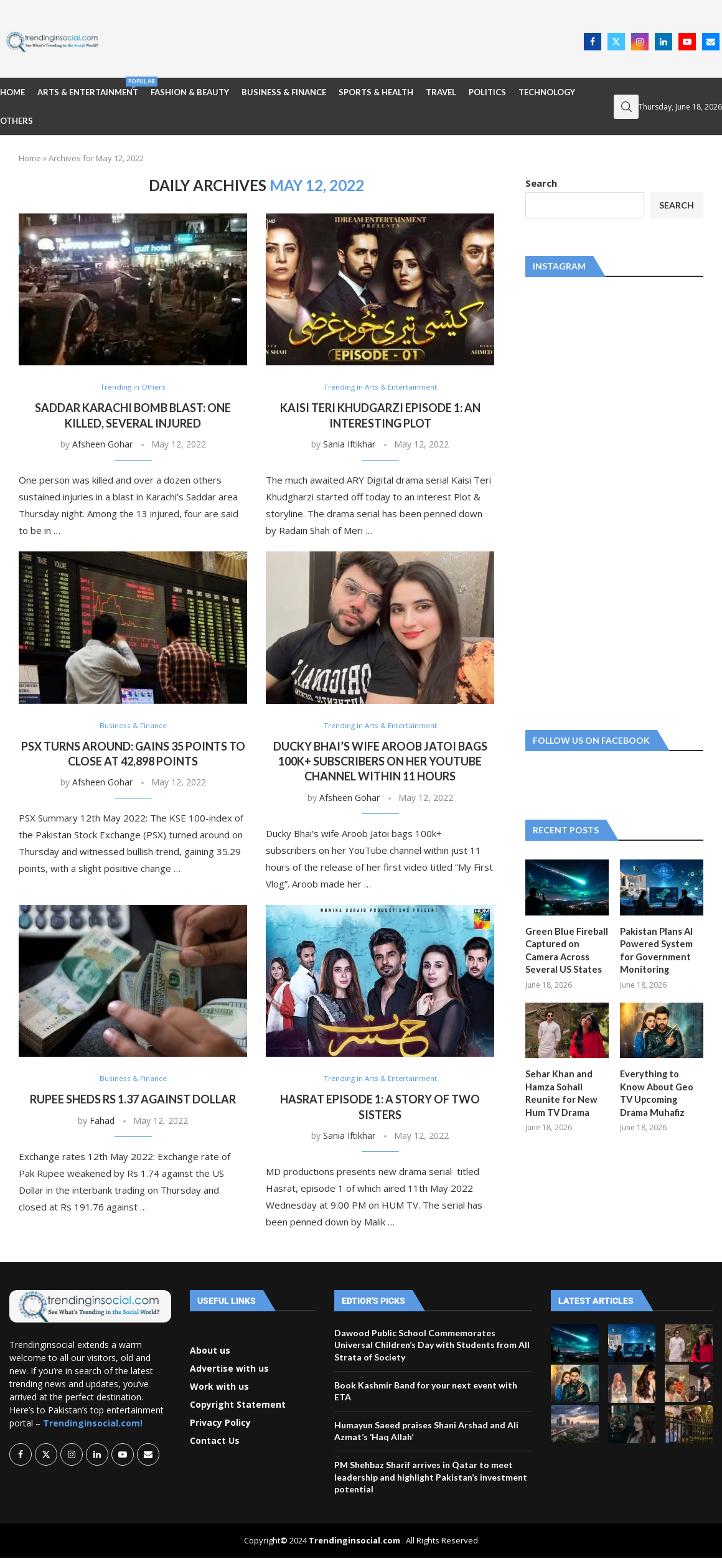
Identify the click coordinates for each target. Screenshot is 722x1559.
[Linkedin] (663, 41)
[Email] (711, 41)
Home (12, 92)
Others (16, 121)
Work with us (219, 1387)
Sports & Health (376, 92)
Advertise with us (229, 1369)
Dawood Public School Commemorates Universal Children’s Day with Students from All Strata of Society (432, 1346)
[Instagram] (640, 41)
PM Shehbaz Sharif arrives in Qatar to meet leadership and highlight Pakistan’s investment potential (430, 1478)
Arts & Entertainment (87, 87)
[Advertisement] (344, 40)
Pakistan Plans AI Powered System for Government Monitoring (656, 949)
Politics (487, 92)
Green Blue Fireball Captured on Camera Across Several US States (564, 949)
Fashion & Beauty (190, 92)
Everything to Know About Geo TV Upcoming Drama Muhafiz (660, 1089)
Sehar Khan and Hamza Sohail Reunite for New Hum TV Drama (559, 1089)
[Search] (626, 107)
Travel (441, 92)
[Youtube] (687, 41)
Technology (546, 92)
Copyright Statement (238, 1406)
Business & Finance (283, 92)
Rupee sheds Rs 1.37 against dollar (133, 1100)
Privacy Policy (220, 1424)
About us (210, 1351)
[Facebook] (592, 41)
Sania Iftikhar (349, 445)
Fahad (102, 1121)
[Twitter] (616, 41)
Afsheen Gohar (102, 445)
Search (541, 183)
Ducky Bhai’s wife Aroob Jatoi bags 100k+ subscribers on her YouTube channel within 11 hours (380, 762)
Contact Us (215, 1442)
